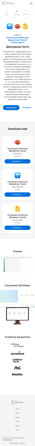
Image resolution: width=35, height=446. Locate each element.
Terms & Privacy (7, 440)
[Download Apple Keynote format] (10, 26)
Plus (17, 430)
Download (11, 107)
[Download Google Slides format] (25, 26)
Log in (17, 421)
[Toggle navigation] (31, 3)
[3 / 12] (26, 12)
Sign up (17, 425)
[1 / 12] (7, 12)
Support (17, 417)
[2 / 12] (16, 12)
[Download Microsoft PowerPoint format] (18, 26)
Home (17, 409)
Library (17, 413)
